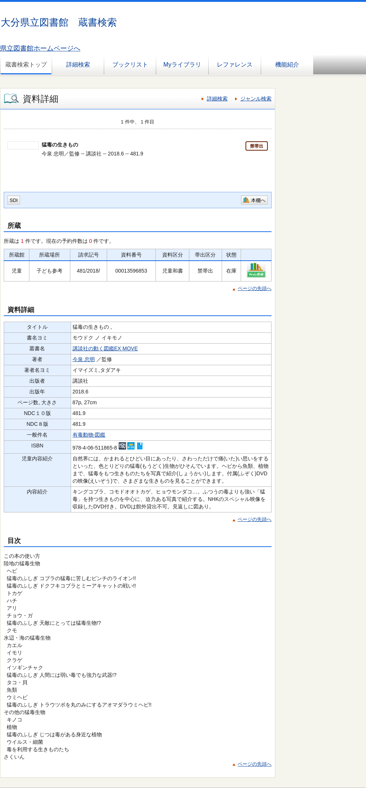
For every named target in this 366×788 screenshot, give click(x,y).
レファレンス (235, 64)
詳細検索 (78, 64)
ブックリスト (130, 64)
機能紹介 (287, 64)
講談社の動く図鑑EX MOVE (105, 348)
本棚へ (258, 200)
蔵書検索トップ (26, 64)
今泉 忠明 (84, 359)
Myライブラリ (182, 64)
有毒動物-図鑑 (89, 435)
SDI (14, 200)
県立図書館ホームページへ (40, 48)
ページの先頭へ (255, 288)
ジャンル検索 (256, 99)
